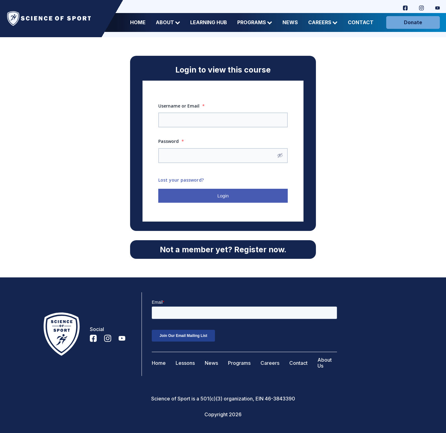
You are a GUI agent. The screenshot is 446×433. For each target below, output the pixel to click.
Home (138, 22)
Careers (323, 22)
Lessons (185, 363)
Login (223, 195)
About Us (324, 363)
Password (171, 141)
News (290, 22)
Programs (254, 22)
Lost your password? (181, 180)
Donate (413, 22)
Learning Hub (208, 22)
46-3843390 (280, 399)
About (168, 22)
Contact (361, 22)
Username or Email (181, 106)
